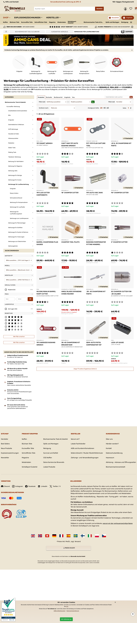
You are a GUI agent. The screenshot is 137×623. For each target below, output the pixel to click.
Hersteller (52, 17)
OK (30, 299)
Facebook (30, 486)
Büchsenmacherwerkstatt (115, 467)
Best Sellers (5, 444)
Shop (5, 17)
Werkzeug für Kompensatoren (93, 363)
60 (108, 108)
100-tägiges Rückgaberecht (123, 2)
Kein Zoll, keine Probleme (14, 370)
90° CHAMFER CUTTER (120, 193)
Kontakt (109, 448)
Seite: (124, 108)
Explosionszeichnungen (27, 17)
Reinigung (124, 22)
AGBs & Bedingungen (59, 611)
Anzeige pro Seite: (93, 108)
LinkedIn (42, 486)
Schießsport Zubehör (72, 22)
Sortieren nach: (44, 108)
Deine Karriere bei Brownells (53, 462)
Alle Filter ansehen (19, 336)
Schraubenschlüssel (41, 163)
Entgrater (113, 163)
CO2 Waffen (47, 458)
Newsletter (5, 458)
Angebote (129, 17)
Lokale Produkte (49, 467)
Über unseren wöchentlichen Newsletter (19, 385)
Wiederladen (61, 22)
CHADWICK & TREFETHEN (68, 289)
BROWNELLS (104, 87)
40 (104, 108)
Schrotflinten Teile (41, 22)
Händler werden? (112, 444)
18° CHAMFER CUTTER (69, 193)
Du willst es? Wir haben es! (15, 357)
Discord (5, 486)
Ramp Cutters (40, 313)
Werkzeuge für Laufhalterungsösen (45, 213)
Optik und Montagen (112, 22)
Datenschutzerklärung (114, 453)
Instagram (17, 486)
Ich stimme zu (66, 619)
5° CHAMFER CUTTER (119, 242)
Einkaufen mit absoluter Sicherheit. (17, 377)
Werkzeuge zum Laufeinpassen (93, 213)
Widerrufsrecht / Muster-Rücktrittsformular (87, 453)
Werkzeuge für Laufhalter (67, 163)
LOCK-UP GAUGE (117, 342)
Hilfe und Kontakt (11, 2)
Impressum (110, 458)
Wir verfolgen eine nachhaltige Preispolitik (19, 400)
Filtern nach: (42, 102)
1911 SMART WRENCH (45, 143)
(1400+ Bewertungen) (74, 27)
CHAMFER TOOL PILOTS (70, 242)
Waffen (5, 22)
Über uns (109, 439)
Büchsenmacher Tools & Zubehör (94, 22)
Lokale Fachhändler (78, 444)
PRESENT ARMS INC (91, 141)
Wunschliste (131, 9)
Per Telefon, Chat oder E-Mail (15, 364)
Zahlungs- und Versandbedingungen (85, 458)
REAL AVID (114, 87)
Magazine (52, 22)
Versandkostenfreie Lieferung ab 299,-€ (65, 2)
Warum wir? (75, 439)
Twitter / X (55, 486)
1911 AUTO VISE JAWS (94, 193)
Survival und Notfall (50, 453)
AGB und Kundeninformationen (82, 448)
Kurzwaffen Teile (27, 22)
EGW (38, 289)
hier (67, 606)
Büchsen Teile (14, 22)
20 (101, 108)
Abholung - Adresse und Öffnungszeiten (121, 462)
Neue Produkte (6, 448)
